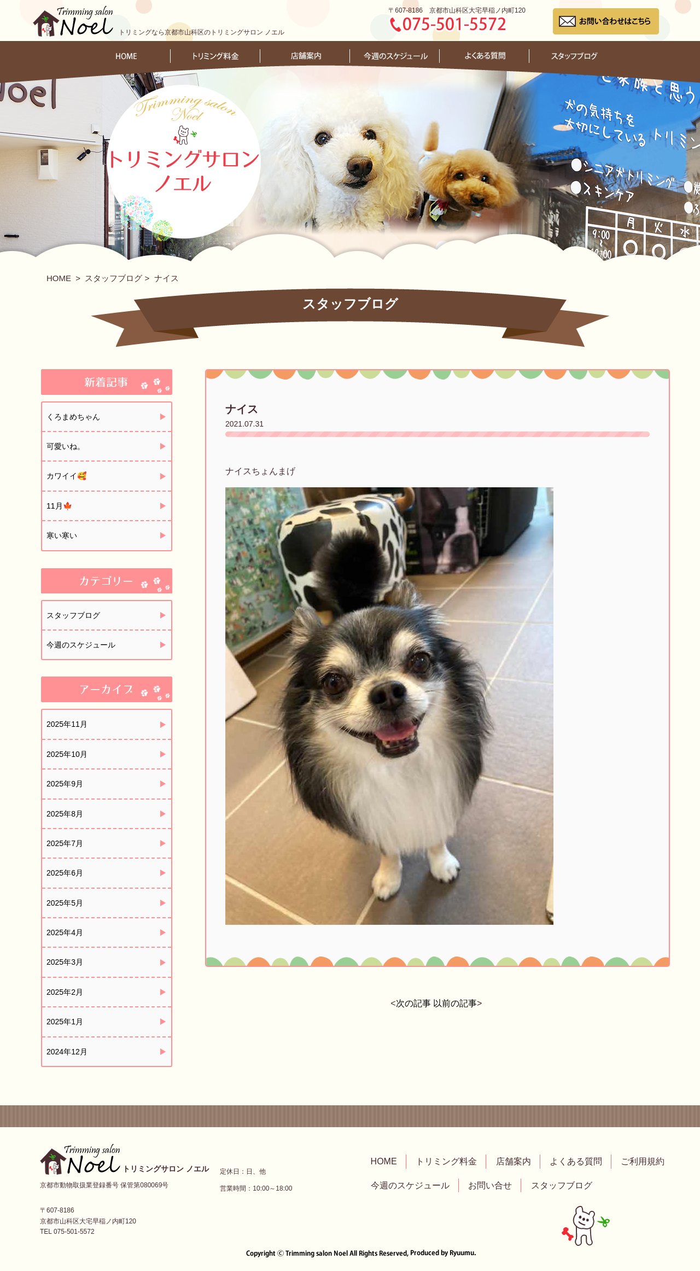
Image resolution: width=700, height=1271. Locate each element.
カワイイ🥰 (66, 475)
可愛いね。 (65, 446)
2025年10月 (67, 754)
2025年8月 (64, 813)
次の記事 (413, 1003)
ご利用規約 (642, 1161)
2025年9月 (64, 783)
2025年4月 (64, 932)
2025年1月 (64, 1021)
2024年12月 (67, 1051)
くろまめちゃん (73, 416)
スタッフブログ (113, 278)
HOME (58, 278)
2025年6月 (64, 872)
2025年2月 (64, 992)
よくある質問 (576, 1161)
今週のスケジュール (80, 644)
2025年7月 (64, 843)
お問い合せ (490, 1185)
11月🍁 (59, 506)
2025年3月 (64, 962)
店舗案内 (513, 1161)
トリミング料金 (446, 1161)
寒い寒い (61, 535)
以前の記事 (455, 1003)
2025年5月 (64, 903)
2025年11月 (67, 724)
